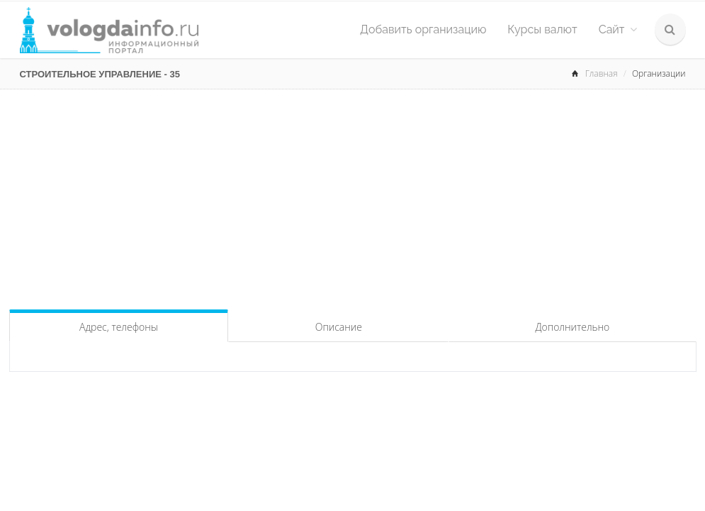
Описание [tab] (338, 327)
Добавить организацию (423, 29)
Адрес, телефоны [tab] (118, 327)
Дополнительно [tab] (572, 327)
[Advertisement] (353, 196)
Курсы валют (542, 29)
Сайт (618, 29)
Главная (601, 73)
